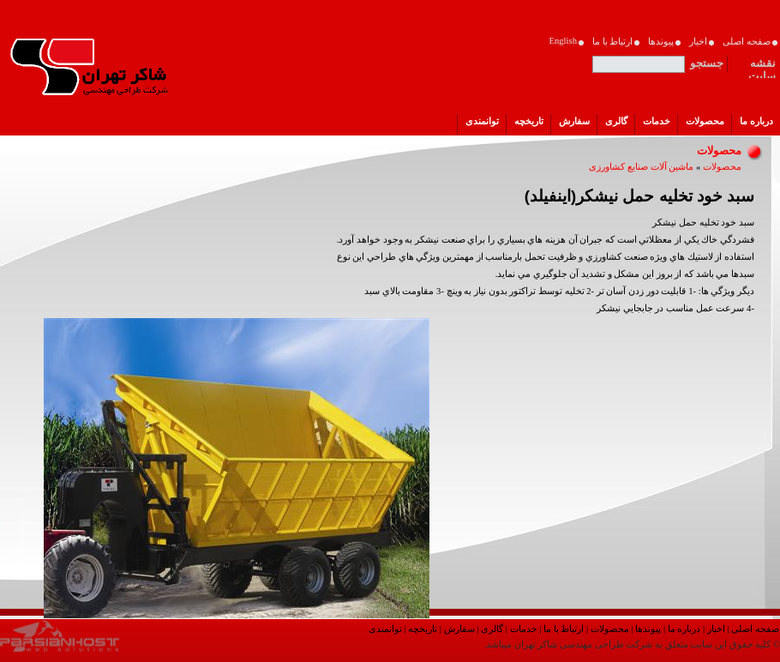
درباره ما (684, 629)
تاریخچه (422, 629)
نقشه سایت (762, 66)
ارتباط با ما (563, 629)
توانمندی (385, 629)
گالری (492, 629)
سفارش (459, 629)
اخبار (716, 629)
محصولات (722, 167)
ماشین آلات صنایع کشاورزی (641, 167)
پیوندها (648, 629)
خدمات (523, 629)
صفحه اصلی (755, 629)
